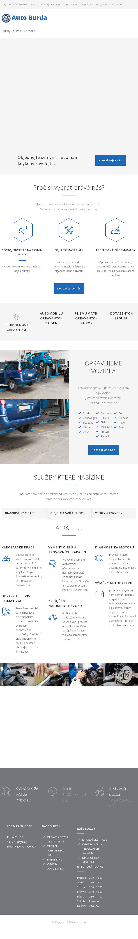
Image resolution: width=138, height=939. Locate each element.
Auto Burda (29, 17)
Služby (6, 31)
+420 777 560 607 (18, 4)
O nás (17, 31)
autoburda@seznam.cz (49, 4)
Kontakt (29, 31)
